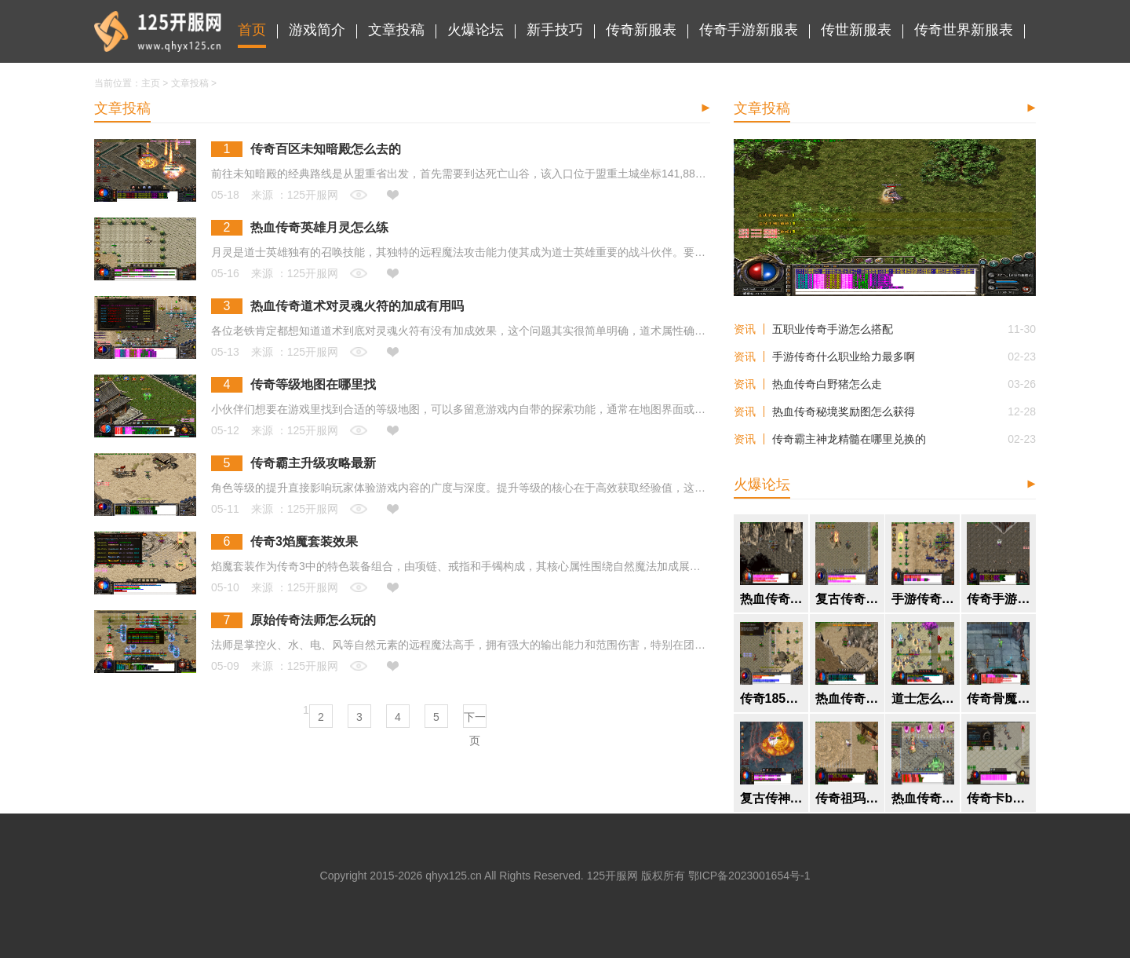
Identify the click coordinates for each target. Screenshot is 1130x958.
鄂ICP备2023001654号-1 (749, 875)
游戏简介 (317, 30)
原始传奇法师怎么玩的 (313, 620)
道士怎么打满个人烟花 (922, 699)
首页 (252, 30)
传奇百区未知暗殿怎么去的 (325, 149)
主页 (150, 83)
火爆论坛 (475, 30)
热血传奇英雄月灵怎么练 (319, 227)
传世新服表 (856, 30)
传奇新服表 (641, 30)
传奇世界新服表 (963, 30)
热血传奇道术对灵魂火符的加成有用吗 (357, 306)
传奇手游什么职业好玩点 (998, 599)
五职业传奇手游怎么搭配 (832, 329)
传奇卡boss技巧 (998, 798)
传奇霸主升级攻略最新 (313, 463)
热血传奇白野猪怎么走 (827, 383)
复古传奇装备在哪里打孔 (846, 599)
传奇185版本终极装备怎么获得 (771, 699)
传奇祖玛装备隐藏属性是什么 (846, 798)
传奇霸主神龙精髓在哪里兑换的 (849, 438)
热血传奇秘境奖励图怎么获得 (843, 411)
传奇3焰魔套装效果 (304, 542)
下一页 (475, 719)
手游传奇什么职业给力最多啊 (843, 356)
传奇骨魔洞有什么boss (998, 699)
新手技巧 (555, 30)
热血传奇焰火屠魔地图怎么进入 (771, 599)
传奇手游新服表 (748, 30)
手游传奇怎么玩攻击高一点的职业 (922, 599)
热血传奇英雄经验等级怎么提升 (846, 699)
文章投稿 (396, 30)
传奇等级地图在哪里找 (313, 384)
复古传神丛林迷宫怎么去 (771, 798)
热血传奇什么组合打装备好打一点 (922, 798)
